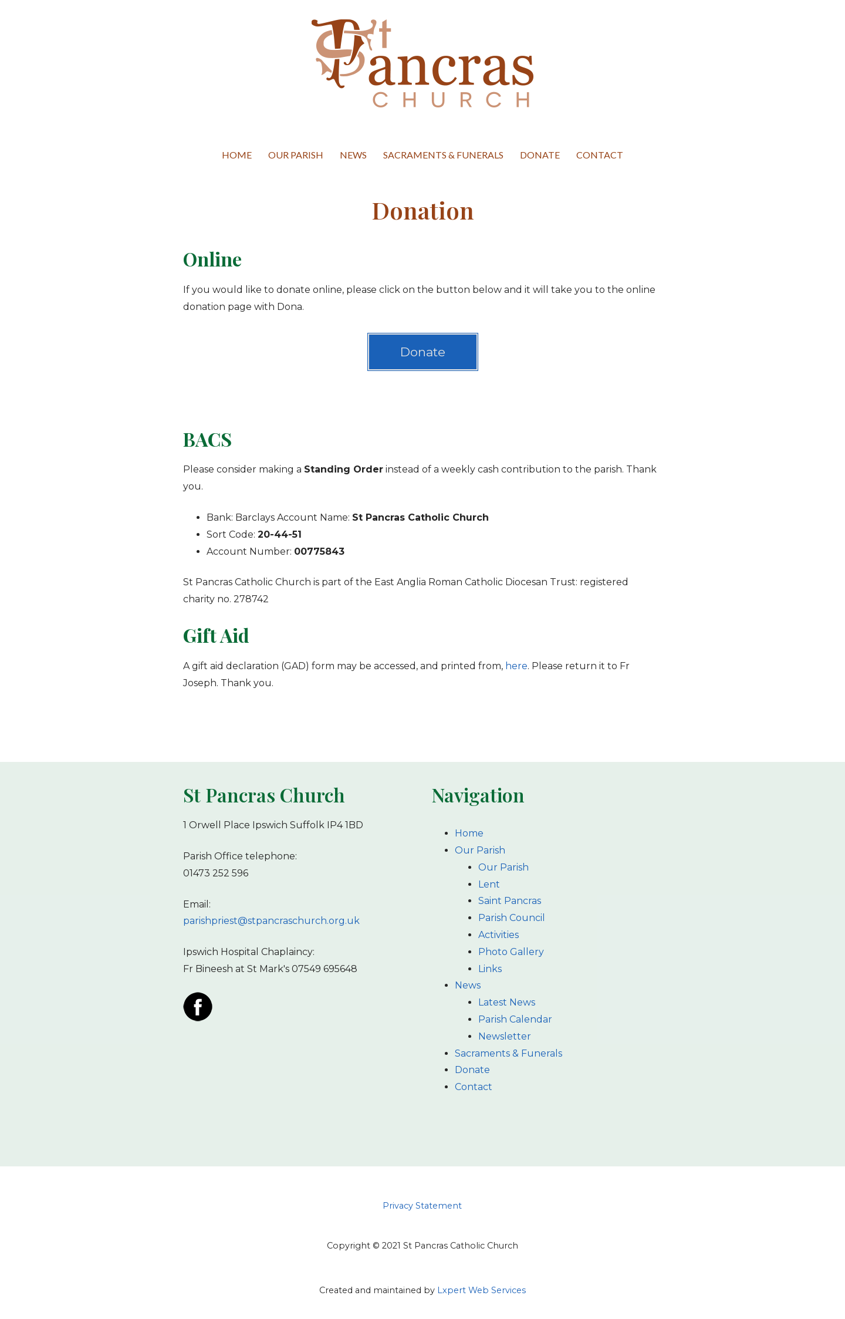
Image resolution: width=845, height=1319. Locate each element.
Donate (540, 154)
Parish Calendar (515, 1019)
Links (490, 968)
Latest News (506, 1002)
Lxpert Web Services (481, 1290)
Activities (498, 934)
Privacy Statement (422, 1205)
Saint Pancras (509, 900)
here (516, 666)
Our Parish (295, 154)
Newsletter (504, 1036)
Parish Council (511, 917)
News (353, 154)
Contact (599, 154)
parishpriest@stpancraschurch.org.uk (271, 920)
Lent (489, 884)
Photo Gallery (511, 951)
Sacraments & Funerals (443, 154)
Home (237, 154)
